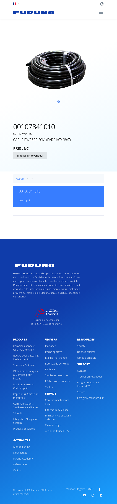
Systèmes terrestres (56, 375)
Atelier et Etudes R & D (58, 431)
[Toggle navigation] (101, 12)
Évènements (20, 464)
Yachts (49, 387)
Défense (50, 369)
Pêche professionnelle (58, 381)
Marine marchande (56, 357)
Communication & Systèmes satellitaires (25, 405)
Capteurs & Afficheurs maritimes (25, 395)
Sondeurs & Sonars (24, 365)
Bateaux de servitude (57, 363)
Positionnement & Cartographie (23, 386)
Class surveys (53, 425)
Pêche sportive (53, 351)
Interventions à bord (56, 409)
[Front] (33, 12)
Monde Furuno (21, 446)
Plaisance (50, 346)
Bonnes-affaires (86, 351)
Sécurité (17, 413)
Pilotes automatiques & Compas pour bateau (25, 374)
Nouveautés (20, 452)
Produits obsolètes (24, 428)
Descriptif (24, 200)
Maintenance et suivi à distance (58, 417)
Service (81, 392)
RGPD (90, 489)
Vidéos (17, 470)
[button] (17, 4)
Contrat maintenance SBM (57, 401)
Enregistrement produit (90, 398)
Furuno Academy (23, 458)
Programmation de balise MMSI (88, 384)
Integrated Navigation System (25, 420)
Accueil (20, 179)
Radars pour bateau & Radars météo (26, 357)
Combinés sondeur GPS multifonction (24, 347)
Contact (81, 370)
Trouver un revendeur (30, 155)
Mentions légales (75, 489)
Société (81, 346)
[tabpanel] (58, 77)
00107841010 (29, 191)
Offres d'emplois (86, 357)
